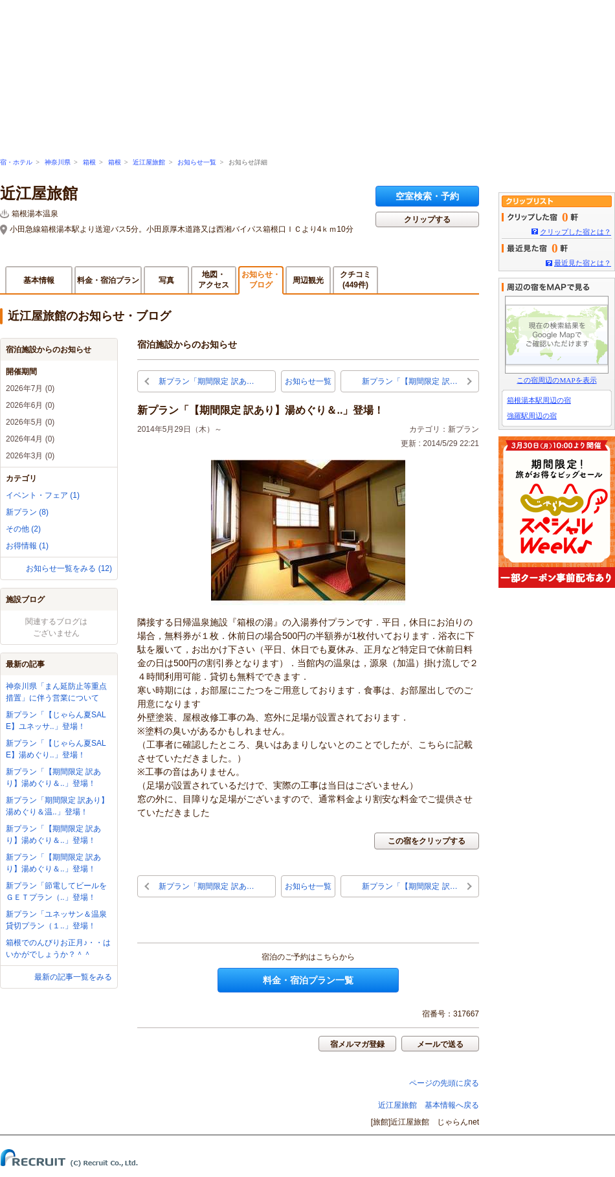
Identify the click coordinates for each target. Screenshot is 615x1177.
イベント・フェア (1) (43, 495)
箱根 (89, 162)
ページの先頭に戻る (444, 1083)
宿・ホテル (16, 162)
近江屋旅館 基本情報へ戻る (428, 1105)
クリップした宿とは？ (575, 232)
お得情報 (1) (27, 545)
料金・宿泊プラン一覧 (308, 980)
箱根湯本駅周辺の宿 (539, 400)
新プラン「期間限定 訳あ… (206, 381)
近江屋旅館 (149, 162)
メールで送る (440, 1044)
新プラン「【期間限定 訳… (409, 381)
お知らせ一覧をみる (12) (69, 568)
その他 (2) (23, 528)
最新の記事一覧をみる (73, 976)
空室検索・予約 (427, 196)
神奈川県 (58, 162)
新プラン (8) (27, 512)
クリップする (427, 219)
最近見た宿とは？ (582, 263)
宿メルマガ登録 (357, 1044)
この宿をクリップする (426, 841)
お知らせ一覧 (196, 162)
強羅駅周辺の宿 (532, 416)
